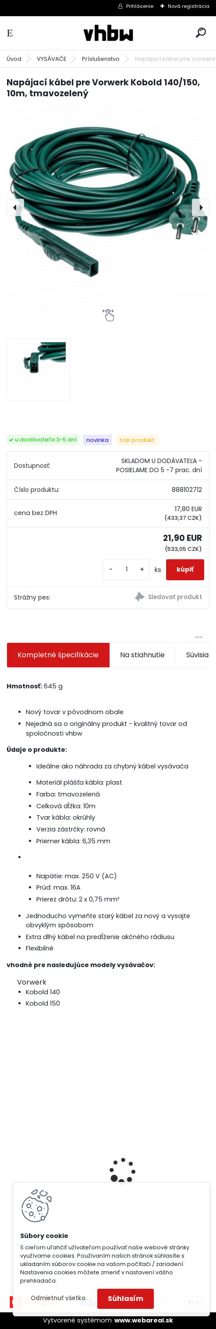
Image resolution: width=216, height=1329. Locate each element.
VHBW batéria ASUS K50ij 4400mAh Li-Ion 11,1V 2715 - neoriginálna (56, 1147)
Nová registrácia (188, 6)
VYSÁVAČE (52, 59)
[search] (200, 32)
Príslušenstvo (101, 59)
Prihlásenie (139, 6)
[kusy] (126, 569)
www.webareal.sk (143, 1320)
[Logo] (108, 33)
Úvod (14, 59)
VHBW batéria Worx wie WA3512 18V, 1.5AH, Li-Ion (158, 1162)
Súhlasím (125, 1299)
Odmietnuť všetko (58, 1298)
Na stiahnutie (142, 655)
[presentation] (15, 207)
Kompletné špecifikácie (58, 655)
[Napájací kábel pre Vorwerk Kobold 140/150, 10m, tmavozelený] (108, 207)
